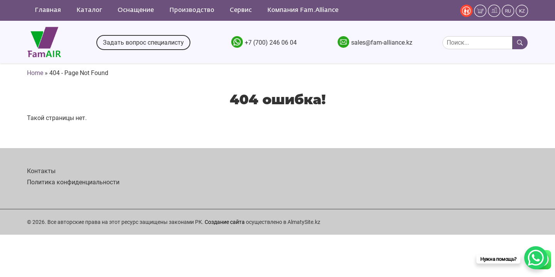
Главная (48, 10)
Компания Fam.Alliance (302, 10)
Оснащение (136, 10)
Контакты (41, 171)
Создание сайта (225, 222)
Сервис (241, 10)
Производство (191, 10)
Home (35, 73)
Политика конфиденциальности (73, 182)
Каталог (89, 10)
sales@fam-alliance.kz (381, 42)
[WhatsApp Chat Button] (535, 257)
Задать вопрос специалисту (143, 42)
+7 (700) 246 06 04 (271, 42)
